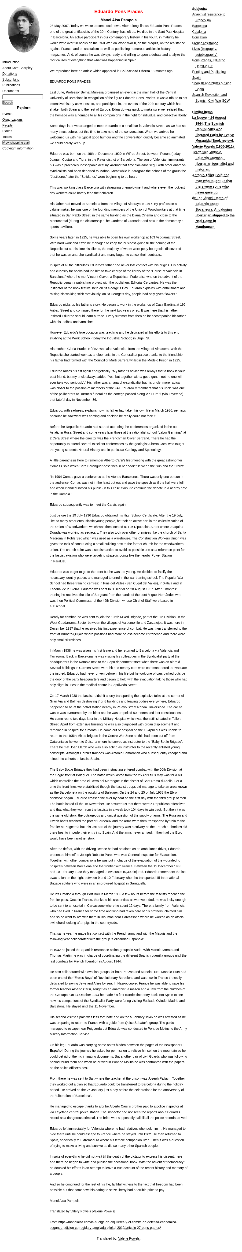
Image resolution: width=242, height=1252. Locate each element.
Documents (10, 91)
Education (199, 37)
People (7, 125)
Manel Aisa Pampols (119, 20)
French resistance (205, 43)
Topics (7, 137)
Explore (24, 108)
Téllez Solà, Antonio (206, 152)
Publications (11, 85)
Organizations (12, 119)
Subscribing (10, 79)
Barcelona (199, 26)
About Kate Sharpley (17, 68)
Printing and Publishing (209, 72)
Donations (9, 73)
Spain (196, 77)
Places (7, 131)
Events (7, 114)
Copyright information (17, 148)
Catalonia (199, 31)
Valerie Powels (129, 1238)
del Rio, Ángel (202, 198)
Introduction (10, 62)
